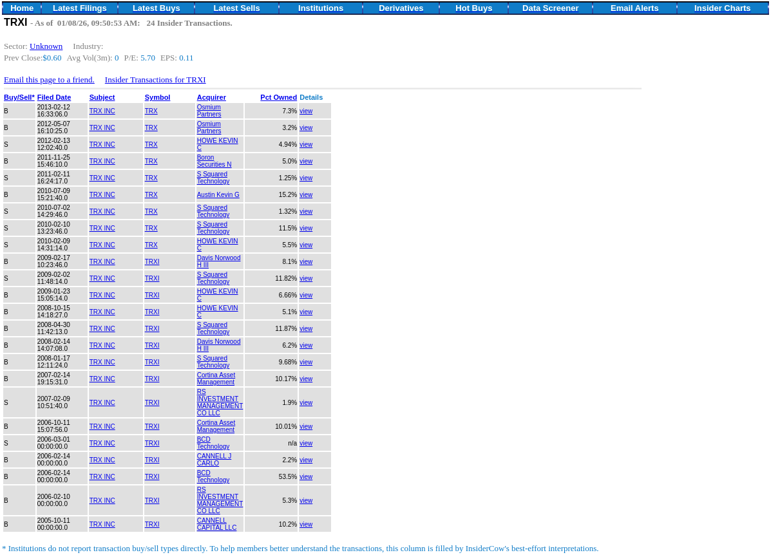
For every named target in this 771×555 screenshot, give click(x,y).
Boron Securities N (214, 161)
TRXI (152, 261)
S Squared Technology (213, 178)
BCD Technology (213, 443)
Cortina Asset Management (216, 379)
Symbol (158, 97)
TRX (151, 111)
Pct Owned (278, 97)
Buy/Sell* (19, 97)
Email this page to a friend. (49, 79)
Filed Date (54, 97)
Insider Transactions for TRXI (155, 79)
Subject (102, 97)
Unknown (46, 46)
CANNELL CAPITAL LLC (217, 524)
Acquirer (211, 97)
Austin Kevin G (218, 194)
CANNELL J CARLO (214, 460)
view (306, 111)
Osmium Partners (209, 111)
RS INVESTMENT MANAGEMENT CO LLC (220, 402)
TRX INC (102, 111)
